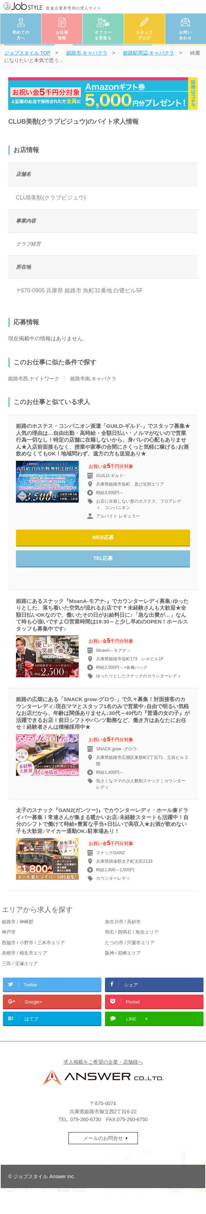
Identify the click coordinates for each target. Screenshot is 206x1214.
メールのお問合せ (103, 1138)
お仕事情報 (62, 35)
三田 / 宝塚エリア (20, 963)
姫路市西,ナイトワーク (33, 378)
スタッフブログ (144, 35)
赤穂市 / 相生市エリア (24, 953)
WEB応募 (103, 537)
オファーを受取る (103, 35)
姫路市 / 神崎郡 (17, 921)
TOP (27, 53)
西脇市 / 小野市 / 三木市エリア (33, 942)
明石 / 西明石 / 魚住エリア (132, 932)
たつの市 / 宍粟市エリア (130, 942)
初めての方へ (20, 35)
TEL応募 (102, 558)
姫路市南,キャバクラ (93, 378)
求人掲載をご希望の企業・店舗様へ (103, 1062)
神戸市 (9, 932)
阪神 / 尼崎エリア (123, 953)
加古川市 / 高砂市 (123, 921)
